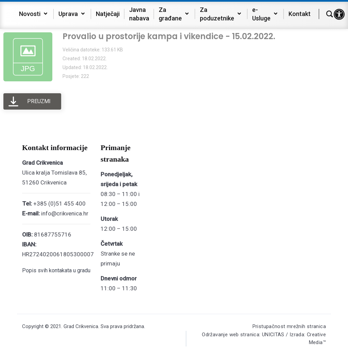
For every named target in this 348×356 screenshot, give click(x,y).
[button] (339, 14)
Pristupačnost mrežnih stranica (289, 326)
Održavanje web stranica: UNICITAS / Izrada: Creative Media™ (263, 339)
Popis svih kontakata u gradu (56, 270)
